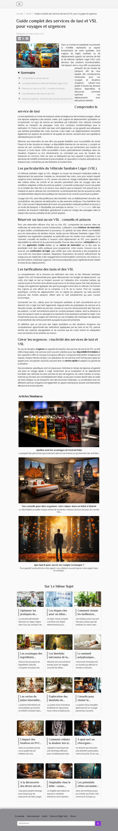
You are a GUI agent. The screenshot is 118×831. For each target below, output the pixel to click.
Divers (73, 816)
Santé (28, 14)
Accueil (19, 14)
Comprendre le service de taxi (35, 78)
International (33, 816)
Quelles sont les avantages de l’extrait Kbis (59, 450)
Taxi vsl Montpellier (83, 207)
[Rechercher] (56, 823)
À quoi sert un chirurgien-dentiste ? (86, 743)
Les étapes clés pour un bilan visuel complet (58, 614)
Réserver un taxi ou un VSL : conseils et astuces (43, 88)
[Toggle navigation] (19, 4)
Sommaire (28, 73)
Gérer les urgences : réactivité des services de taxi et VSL (47, 99)
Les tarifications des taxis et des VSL (38, 94)
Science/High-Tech (59, 816)
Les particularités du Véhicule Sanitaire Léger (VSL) (45, 83)
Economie (19, 816)
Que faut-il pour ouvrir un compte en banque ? (59, 565)
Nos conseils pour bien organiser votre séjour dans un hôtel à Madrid (59, 506)
